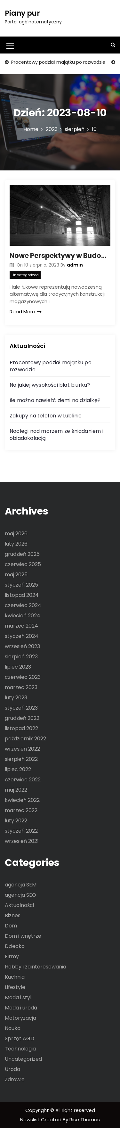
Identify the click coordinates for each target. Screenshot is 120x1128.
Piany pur (22, 13)
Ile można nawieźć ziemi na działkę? (55, 400)
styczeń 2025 (21, 585)
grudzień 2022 (22, 718)
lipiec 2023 (18, 667)
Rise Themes (84, 1119)
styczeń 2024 (21, 636)
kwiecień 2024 (22, 615)
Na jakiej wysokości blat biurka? (50, 385)
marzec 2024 (21, 626)
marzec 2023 (21, 687)
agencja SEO (20, 895)
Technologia (20, 1048)
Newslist (30, 1119)
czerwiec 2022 (23, 779)
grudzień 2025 (22, 554)
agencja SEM (20, 884)
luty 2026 (16, 544)
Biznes (12, 915)
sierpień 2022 (21, 759)
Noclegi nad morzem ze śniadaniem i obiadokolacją (56, 434)
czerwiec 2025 (23, 564)
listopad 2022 (21, 728)
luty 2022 (16, 820)
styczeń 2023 (21, 708)
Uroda (12, 1069)
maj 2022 (16, 790)
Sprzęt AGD (19, 1038)
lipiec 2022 (18, 769)
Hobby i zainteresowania (35, 966)
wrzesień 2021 (22, 841)
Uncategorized (25, 274)
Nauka (12, 1028)
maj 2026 (16, 533)
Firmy (12, 956)
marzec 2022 (21, 810)
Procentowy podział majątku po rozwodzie (57, 62)
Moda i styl (18, 997)
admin (75, 265)
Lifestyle (15, 987)
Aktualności (19, 905)
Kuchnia (15, 977)
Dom (11, 925)
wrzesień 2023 (22, 646)
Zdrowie (15, 1079)
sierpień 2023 (21, 656)
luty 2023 (16, 697)
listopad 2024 (22, 595)
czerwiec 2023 (23, 677)
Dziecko (15, 946)
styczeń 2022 (21, 831)
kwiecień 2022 (22, 800)
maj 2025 (16, 574)
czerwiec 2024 (23, 605)
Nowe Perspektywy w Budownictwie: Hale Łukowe (60, 255)
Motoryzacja (20, 1018)
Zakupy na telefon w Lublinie (46, 415)
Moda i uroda (21, 1007)
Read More (26, 311)
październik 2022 (25, 738)
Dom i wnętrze (23, 936)
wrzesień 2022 (22, 749)
